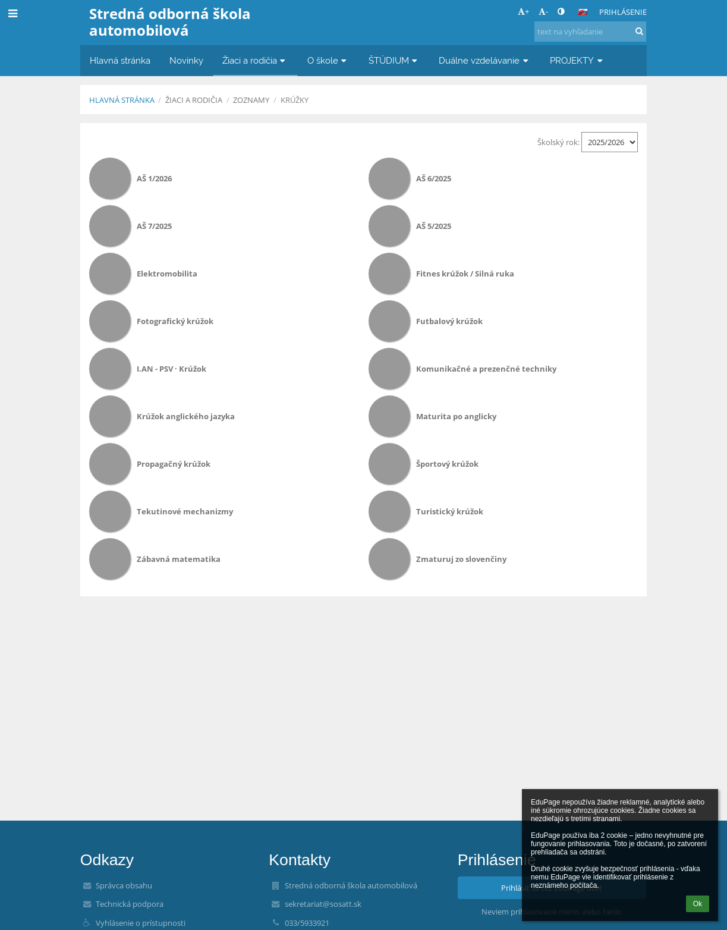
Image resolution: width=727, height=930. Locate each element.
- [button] (543, 11)
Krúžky (295, 100)
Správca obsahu (124, 885)
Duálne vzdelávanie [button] (485, 60)
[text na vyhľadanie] (590, 31)
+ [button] (523, 11)
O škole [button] (328, 60)
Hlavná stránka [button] (120, 60)
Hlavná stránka (122, 100)
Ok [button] (697, 904)
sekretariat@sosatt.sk (323, 903)
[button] (582, 12)
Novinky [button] (186, 60)
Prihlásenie (623, 12)
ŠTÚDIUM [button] (394, 60)
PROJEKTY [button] (577, 60)
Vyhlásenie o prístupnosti (140, 923)
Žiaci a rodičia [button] (255, 60)
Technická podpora (129, 903)
